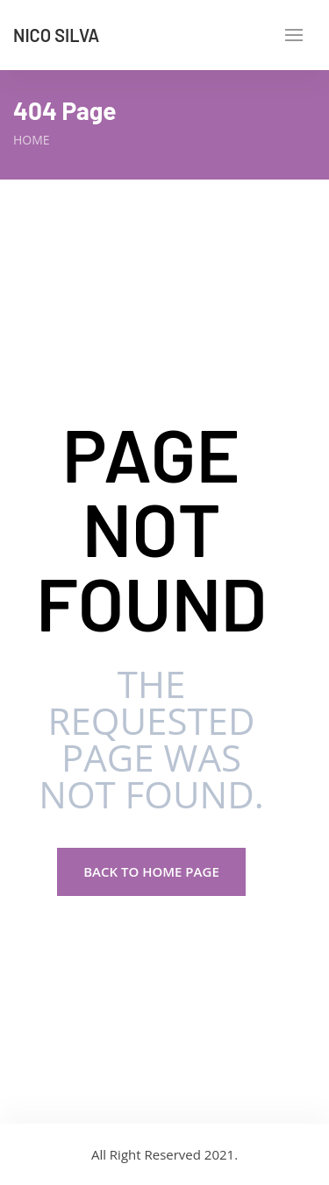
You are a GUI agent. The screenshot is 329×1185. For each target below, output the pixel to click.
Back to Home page (151, 871)
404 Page (65, 110)
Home (31, 139)
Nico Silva (56, 35)
